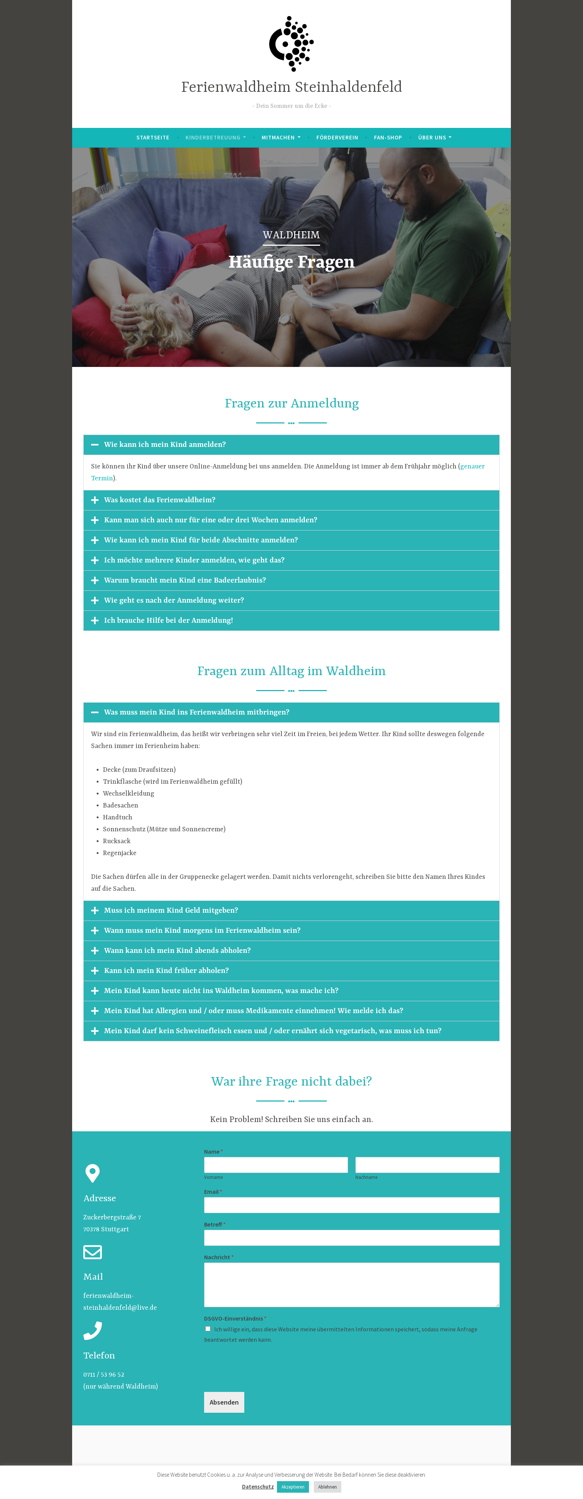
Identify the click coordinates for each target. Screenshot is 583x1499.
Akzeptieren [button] (293, 1487)
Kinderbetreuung (213, 137)
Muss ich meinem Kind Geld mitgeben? (171, 910)
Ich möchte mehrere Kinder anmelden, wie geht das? (194, 560)
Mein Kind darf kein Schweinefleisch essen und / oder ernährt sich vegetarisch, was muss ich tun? (272, 1031)
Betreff (215, 1224)
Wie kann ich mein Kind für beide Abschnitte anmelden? (201, 540)
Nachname (366, 1177)
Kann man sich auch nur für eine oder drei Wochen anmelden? (210, 520)
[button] (291, 445)
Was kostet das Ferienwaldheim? (159, 500)
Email (213, 1191)
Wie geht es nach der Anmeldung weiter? (174, 600)
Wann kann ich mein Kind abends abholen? (177, 951)
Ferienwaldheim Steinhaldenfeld (291, 88)
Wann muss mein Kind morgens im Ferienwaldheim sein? (202, 930)
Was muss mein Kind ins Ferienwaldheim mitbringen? (196, 712)
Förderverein (337, 137)
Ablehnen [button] (327, 1487)
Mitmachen (278, 137)
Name (213, 1151)
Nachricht (219, 1257)
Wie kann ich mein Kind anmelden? (165, 445)
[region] (291, 257)
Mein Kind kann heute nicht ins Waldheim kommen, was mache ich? (221, 991)
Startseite (153, 137)
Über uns (432, 137)
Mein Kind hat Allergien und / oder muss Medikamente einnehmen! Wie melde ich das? (253, 1011)
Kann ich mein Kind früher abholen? (166, 971)
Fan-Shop (388, 137)
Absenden (224, 1402)
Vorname (213, 1177)
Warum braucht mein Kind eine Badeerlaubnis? (185, 580)
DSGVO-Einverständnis (235, 1318)
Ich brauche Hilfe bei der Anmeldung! (168, 620)
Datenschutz (258, 1486)
